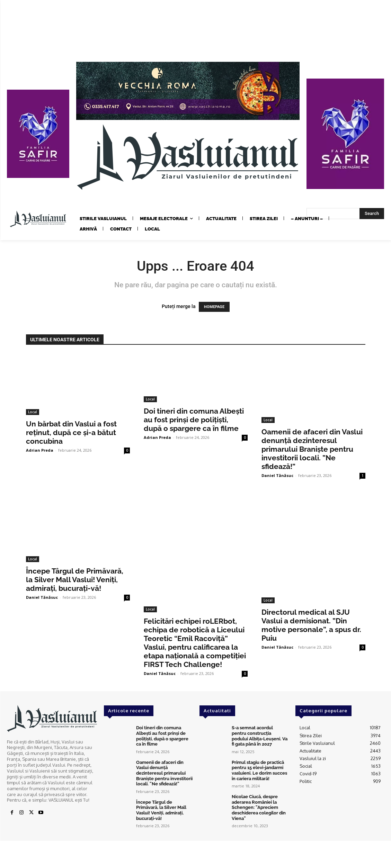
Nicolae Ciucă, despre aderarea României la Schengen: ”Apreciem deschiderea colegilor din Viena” (259, 807)
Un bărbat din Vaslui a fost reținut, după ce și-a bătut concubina (71, 432)
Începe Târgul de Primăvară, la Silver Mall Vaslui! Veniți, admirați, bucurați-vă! (74, 580)
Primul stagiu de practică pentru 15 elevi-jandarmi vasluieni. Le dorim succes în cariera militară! (259, 770)
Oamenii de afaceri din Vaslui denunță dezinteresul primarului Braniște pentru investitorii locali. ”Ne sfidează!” (312, 449)
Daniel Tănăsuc (277, 475)
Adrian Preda (39, 450)
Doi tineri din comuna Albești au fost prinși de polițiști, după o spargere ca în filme (194, 420)
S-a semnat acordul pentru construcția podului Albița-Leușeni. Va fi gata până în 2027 (259, 736)
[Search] (371, 213)
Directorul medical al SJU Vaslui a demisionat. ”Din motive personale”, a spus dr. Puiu (311, 625)
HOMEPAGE (214, 307)
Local (32, 411)
